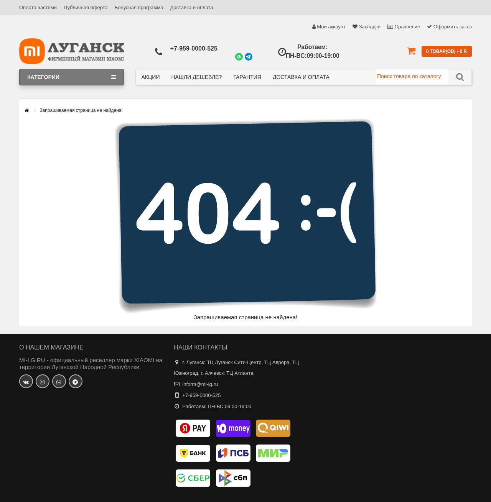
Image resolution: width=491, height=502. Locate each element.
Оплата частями (38, 7)
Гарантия (247, 77)
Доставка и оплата (191, 7)
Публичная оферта (86, 7)
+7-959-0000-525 (193, 48)
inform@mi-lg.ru (200, 384)
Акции (151, 77)
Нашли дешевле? (196, 77)
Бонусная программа (139, 7)
